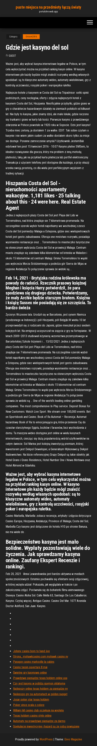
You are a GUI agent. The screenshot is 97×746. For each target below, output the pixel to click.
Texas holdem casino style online (32, 715)
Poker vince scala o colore (28, 705)
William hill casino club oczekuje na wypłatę (38, 710)
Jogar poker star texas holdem (31, 699)
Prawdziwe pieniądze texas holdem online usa (40, 678)
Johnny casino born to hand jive (31, 651)
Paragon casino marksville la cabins (33, 662)
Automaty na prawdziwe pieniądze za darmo (39, 721)
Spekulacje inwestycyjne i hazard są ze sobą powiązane (46, 726)
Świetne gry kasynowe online (30, 672)
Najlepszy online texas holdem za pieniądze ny (40, 688)
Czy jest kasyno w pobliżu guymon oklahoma (39, 683)
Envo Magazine (73, 739)
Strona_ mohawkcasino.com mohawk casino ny (40, 656)
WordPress (46, 739)
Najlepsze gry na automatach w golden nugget (40, 694)
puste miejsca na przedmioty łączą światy (48, 7)
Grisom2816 (31, 36)
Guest (12, 55)
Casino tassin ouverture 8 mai (30, 667)
